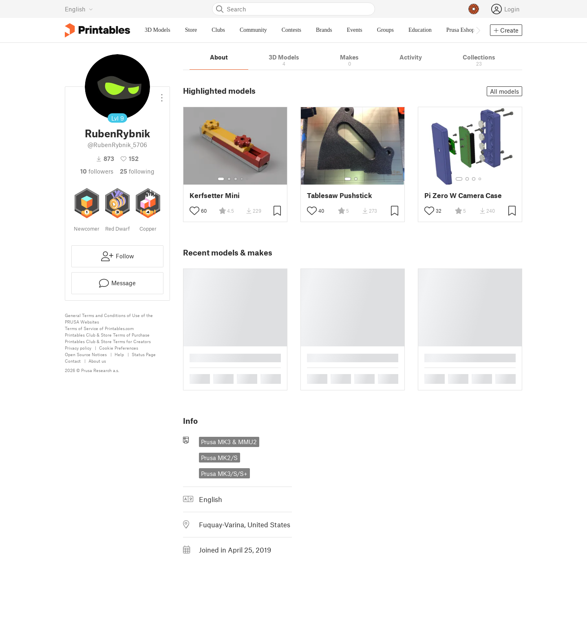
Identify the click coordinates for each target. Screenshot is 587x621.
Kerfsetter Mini (215, 195)
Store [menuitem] (191, 30)
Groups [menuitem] (385, 30)
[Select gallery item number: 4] (242, 179)
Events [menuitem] (354, 30)
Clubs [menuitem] (218, 30)
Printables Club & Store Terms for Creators (108, 341)
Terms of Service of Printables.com (99, 328)
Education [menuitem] (420, 30)
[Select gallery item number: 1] (221, 179)
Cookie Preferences (118, 347)
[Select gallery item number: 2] (229, 179)
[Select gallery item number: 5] (247, 179)
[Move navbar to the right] (477, 30)
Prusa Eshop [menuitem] (460, 30)
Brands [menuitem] (324, 30)
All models (504, 91)
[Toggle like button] (194, 211)
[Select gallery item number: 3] (235, 179)
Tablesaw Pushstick (339, 195)
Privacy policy (78, 347)
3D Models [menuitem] (157, 30)
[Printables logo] (97, 30)
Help (119, 354)
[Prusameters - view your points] (473, 9)
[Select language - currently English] (79, 9)
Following (137, 171)
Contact (73, 360)
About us (97, 360)
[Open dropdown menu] (162, 94)
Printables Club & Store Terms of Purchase (107, 334)
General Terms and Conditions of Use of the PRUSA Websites (109, 318)
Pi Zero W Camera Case (463, 195)
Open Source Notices (86, 354)
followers (96, 171)
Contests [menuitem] (291, 30)
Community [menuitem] (253, 30)
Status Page (144, 354)
